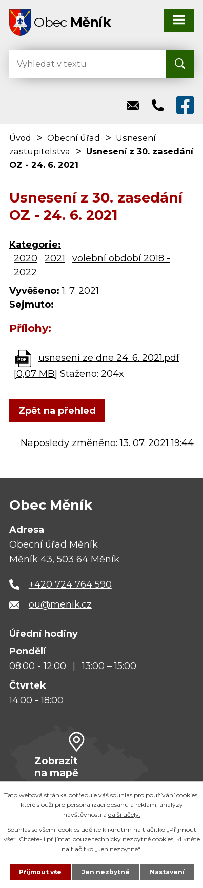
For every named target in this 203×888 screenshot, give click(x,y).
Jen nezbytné (106, 872)
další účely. (124, 814)
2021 (55, 258)
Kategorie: (35, 244)
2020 (25, 258)
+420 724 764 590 (70, 584)
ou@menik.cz (60, 604)
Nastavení (167, 872)
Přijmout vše (40, 872)
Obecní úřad (73, 138)
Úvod (20, 138)
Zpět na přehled (57, 410)
